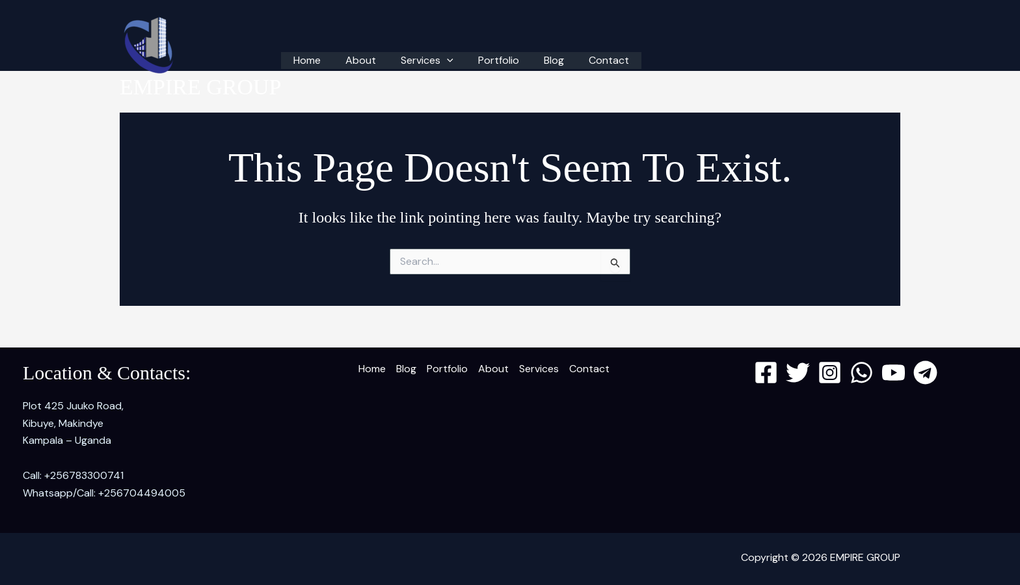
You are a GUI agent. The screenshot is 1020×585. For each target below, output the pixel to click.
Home (305, 60)
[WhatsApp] (862, 373)
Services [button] (417, 60)
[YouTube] (893, 373)
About (355, 60)
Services (539, 368)
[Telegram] (925, 373)
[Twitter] (798, 373)
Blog (536, 60)
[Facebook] (766, 373)
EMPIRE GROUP (200, 87)
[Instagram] (830, 373)
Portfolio (484, 60)
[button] (437, 60)
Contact (587, 60)
